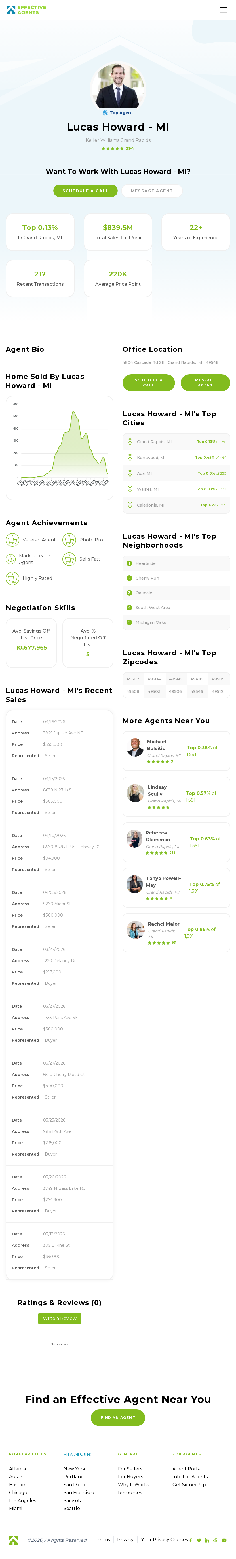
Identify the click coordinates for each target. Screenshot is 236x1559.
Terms (103, 1539)
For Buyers (130, 1476)
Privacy (125, 1539)
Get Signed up (189, 1484)
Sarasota (73, 1500)
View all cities (77, 1454)
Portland (74, 1476)
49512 (218, 691)
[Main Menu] (223, 10)
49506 (175, 691)
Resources (130, 1492)
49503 (154, 691)
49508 (133, 691)
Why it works (133, 1484)
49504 (154, 679)
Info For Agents (190, 1476)
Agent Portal (187, 1469)
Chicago (18, 1492)
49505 (218, 679)
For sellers (130, 1469)
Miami (15, 1508)
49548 (175, 679)
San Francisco (79, 1492)
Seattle (72, 1508)
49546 (197, 691)
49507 (133, 679)
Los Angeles (22, 1500)
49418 (197, 679)
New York (74, 1469)
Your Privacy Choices (164, 1539)
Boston (17, 1484)
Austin (16, 1476)
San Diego (75, 1484)
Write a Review (60, 1318)
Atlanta (17, 1469)
